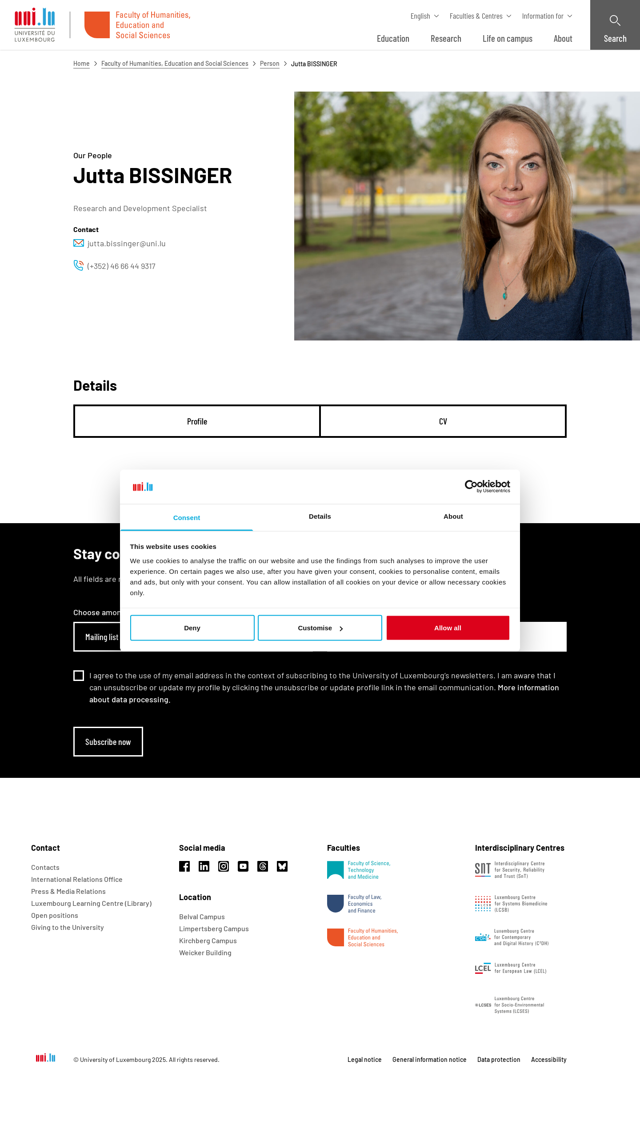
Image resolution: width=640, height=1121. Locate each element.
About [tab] (453, 516)
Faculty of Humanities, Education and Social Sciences (174, 63)
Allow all (447, 628)
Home (81, 63)
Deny (192, 628)
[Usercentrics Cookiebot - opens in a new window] (471, 486)
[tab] (197, 421)
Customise (320, 628)
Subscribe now (108, 741)
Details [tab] (320, 516)
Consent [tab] (186, 517)
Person (270, 63)
